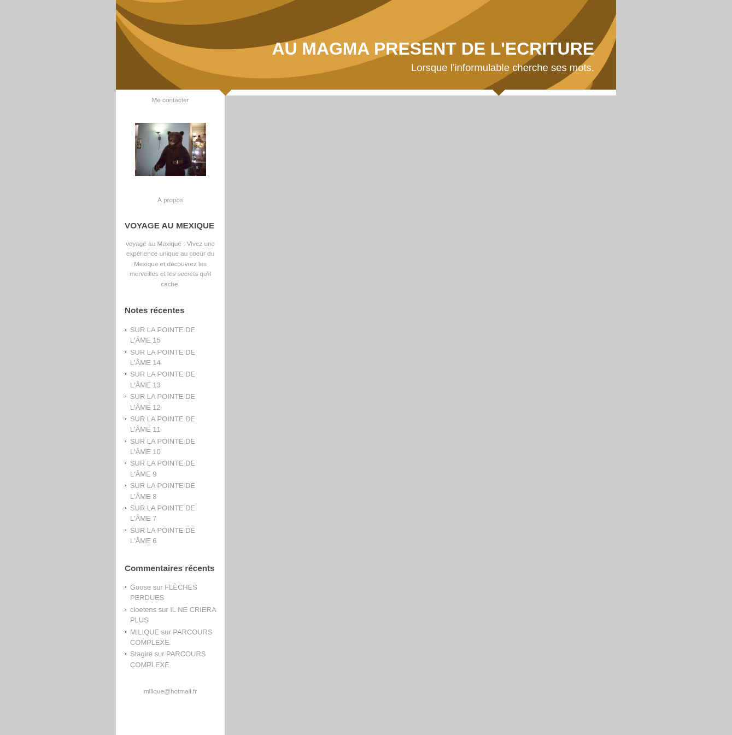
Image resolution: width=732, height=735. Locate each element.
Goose (140, 587)
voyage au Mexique (153, 243)
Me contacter (170, 99)
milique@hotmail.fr (170, 691)
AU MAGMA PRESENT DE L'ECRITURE (433, 48)
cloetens (143, 609)
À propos (170, 199)
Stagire (141, 654)
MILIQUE (144, 632)
